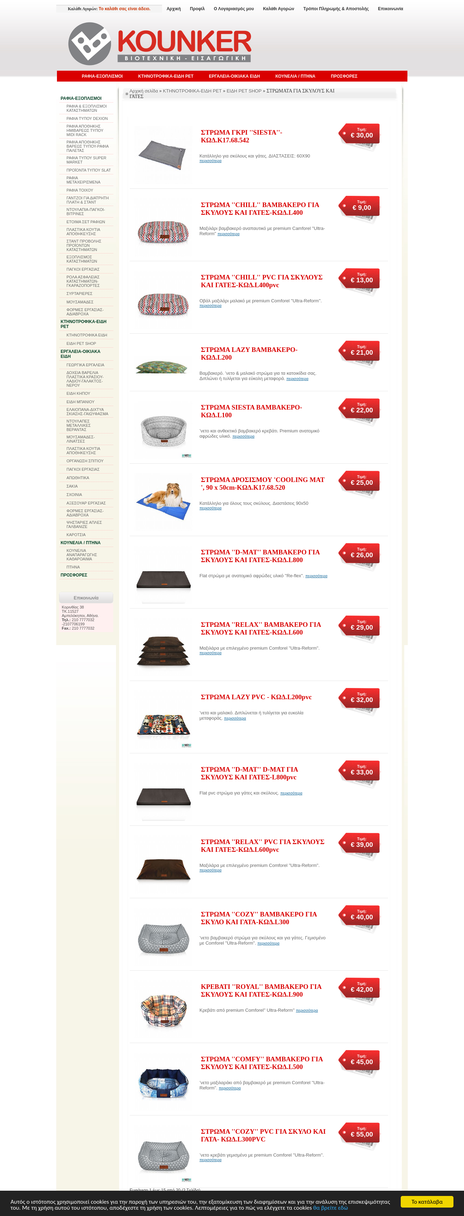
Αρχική (174, 8)
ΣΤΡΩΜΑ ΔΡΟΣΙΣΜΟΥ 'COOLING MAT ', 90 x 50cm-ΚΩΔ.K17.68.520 (263, 483)
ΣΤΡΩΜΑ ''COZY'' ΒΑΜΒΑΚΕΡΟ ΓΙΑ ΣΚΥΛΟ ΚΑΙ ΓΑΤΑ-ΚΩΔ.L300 (259, 918)
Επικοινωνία (390, 8)
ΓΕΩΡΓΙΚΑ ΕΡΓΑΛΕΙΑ (85, 365)
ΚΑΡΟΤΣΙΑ (75, 535)
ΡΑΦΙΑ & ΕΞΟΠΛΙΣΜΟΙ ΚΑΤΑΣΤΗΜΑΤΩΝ (86, 108)
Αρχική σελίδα (143, 91)
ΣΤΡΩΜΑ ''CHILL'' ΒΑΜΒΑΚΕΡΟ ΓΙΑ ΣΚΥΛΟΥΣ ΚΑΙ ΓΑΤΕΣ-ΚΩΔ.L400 (260, 208)
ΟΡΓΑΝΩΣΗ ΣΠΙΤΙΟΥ (84, 461)
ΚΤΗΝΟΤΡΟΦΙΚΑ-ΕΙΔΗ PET (165, 76)
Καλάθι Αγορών (278, 8)
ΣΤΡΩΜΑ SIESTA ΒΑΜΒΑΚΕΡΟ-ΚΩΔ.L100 (251, 411)
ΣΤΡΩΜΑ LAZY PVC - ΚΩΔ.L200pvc (256, 697)
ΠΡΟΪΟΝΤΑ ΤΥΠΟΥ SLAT (88, 170)
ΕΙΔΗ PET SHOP (81, 343)
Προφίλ (197, 8)
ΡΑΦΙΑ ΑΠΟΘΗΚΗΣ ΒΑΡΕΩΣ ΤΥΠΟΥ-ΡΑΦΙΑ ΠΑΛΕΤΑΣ (87, 146)
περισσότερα (211, 161)
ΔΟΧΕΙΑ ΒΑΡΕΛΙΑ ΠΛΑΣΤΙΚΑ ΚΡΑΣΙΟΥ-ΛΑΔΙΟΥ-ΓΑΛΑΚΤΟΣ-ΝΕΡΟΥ (85, 379)
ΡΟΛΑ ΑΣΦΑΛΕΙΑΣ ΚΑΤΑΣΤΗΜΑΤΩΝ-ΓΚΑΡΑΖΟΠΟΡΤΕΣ (83, 281)
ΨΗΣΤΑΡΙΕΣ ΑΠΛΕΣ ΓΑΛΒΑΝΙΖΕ (84, 524)
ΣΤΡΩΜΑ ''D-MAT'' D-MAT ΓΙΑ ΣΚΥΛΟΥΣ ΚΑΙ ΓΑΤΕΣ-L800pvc (249, 773)
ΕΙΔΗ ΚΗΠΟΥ (78, 393)
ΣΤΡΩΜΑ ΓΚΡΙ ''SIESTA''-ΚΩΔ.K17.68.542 (242, 136)
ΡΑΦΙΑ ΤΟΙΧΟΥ (79, 190)
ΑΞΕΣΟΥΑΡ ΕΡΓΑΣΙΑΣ (86, 503)
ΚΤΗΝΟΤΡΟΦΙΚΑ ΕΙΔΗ (86, 335)
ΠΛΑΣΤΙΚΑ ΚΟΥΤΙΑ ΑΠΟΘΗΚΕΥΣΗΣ (83, 231)
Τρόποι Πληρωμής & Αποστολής (336, 8)
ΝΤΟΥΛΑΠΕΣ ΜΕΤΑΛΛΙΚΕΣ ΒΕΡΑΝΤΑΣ (78, 425)
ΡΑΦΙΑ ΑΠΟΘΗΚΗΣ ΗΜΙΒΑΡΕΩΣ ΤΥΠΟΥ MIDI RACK (84, 130)
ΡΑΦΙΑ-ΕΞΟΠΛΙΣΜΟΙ (102, 76)
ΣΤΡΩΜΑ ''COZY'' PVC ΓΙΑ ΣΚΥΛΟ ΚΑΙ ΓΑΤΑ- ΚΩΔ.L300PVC (263, 1135)
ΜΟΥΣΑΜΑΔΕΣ (80, 302)
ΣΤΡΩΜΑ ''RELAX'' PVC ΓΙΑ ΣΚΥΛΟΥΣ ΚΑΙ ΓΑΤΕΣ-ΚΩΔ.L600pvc (263, 845)
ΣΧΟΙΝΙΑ (74, 495)
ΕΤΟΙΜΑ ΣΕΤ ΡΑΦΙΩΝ (85, 222)
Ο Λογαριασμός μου (234, 8)
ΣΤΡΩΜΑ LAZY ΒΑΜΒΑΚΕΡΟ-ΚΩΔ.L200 (249, 353)
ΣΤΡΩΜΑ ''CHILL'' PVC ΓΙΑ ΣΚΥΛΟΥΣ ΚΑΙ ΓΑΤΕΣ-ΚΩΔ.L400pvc (262, 281)
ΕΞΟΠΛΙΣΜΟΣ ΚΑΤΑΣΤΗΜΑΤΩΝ (81, 259)
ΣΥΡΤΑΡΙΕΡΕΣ (79, 293)
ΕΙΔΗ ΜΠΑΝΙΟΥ (80, 402)
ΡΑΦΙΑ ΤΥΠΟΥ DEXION (87, 118)
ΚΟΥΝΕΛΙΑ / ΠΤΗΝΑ (295, 76)
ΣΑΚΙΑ (72, 486)
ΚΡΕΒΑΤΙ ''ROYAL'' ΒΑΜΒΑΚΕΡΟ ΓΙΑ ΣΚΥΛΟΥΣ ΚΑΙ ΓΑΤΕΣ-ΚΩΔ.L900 (261, 990)
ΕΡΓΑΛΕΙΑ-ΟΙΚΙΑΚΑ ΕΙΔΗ (234, 76)
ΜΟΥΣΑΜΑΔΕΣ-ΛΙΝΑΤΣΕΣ (80, 439)
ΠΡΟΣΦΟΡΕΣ (344, 76)
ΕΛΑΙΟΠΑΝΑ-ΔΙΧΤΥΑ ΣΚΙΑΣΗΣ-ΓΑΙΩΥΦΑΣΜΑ (87, 411)
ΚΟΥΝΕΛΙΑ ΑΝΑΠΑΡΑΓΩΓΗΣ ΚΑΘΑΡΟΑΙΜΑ (81, 554)
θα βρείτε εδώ (330, 1208)
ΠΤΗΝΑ (73, 567)
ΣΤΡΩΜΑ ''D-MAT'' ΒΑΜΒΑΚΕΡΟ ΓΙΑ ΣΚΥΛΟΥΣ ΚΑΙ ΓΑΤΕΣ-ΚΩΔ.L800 (260, 556)
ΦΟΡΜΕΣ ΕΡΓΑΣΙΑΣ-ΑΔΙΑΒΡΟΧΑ (85, 312)
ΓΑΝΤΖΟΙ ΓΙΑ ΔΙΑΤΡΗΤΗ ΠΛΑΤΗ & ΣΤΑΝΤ (87, 200)
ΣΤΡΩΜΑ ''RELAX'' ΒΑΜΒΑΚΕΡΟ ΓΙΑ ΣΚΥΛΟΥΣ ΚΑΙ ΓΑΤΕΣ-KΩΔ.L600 (261, 628)
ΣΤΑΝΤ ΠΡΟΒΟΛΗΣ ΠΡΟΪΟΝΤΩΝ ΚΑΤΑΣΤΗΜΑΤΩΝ (83, 245)
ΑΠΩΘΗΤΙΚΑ (77, 478)
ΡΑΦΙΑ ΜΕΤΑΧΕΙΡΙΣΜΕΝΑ (83, 180)
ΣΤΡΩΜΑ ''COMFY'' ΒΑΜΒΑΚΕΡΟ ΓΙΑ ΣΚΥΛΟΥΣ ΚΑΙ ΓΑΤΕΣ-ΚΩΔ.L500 (262, 1062)
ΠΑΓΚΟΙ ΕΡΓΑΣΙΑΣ (82, 269)
